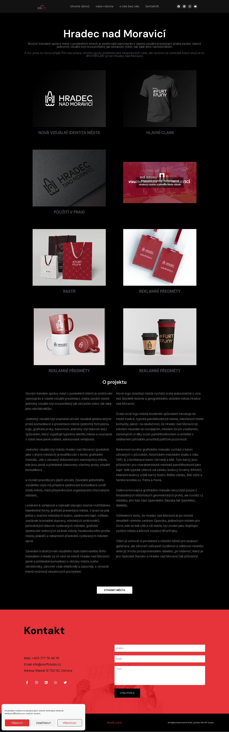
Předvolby (69, 723)
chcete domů (79, 6)
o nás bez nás (129, 6)
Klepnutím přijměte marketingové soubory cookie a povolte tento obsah (160, 182)
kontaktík (152, 6)
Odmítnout (43, 723)
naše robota (104, 6)
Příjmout (17, 723)
